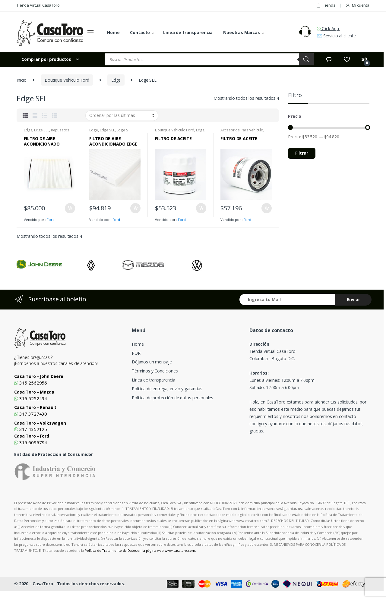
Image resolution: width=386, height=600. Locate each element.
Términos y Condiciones (155, 371)
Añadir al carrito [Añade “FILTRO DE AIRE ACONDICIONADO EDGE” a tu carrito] (135, 208)
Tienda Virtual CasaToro (38, 5)
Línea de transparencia (188, 32)
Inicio (22, 80)
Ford (50, 219)
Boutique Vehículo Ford (67, 80)
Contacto (140, 32)
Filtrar (301, 153)
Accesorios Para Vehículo (241, 130)
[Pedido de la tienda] (121, 115)
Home (113, 32)
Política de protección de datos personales (172, 398)
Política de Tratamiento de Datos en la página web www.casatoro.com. (140, 550)
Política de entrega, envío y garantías (167, 388)
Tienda (325, 5)
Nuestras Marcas (241, 32)
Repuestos (60, 130)
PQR (136, 353)
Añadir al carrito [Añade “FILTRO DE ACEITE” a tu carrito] (200, 208)
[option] (52, 264)
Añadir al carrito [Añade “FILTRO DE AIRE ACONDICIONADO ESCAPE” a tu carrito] (69, 208)
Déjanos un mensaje (152, 362)
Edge (116, 80)
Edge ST (123, 130)
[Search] (306, 59)
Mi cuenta (357, 5)
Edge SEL (41, 130)
